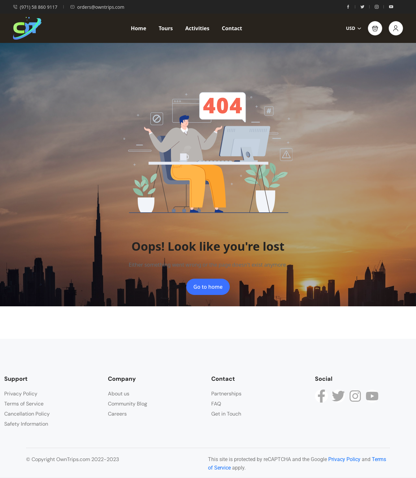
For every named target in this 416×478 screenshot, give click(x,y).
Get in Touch (226, 413)
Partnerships (226, 393)
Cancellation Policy (27, 413)
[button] (375, 28)
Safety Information (26, 423)
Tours (166, 28)
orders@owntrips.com (97, 7)
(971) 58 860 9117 (35, 7)
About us (118, 393)
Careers (117, 413)
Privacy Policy (20, 393)
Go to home (208, 286)
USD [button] (353, 28)
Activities (197, 28)
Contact (232, 28)
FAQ (216, 403)
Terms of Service (24, 403)
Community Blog (127, 403)
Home (138, 28)
